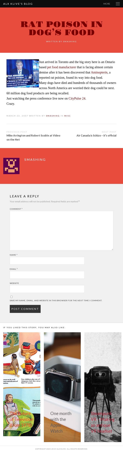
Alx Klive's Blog (18, 3)
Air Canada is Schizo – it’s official (97, 135)
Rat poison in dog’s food (61, 28)
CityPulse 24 (77, 98)
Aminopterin (99, 72)
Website (14, 283)
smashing (70, 41)
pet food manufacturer (61, 67)
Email (14, 269)
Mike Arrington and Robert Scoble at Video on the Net (33, 137)
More (107, 3)
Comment (16, 209)
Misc (67, 116)
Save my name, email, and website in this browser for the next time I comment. (56, 300)
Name (14, 255)
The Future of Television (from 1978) (21, 419)
